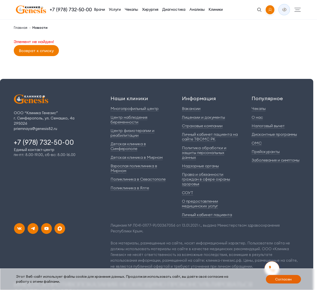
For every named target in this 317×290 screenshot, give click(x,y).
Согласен (283, 280)
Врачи (94, 9)
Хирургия (141, 9)
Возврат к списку (33, 50)
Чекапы (124, 9)
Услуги (108, 9)
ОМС (262, 143)
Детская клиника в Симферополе (138, 139)
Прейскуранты (270, 152)
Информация (200, 99)
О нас (262, 118)
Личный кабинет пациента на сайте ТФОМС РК (210, 137)
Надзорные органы (202, 161)
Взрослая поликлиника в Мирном (138, 157)
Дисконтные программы (278, 135)
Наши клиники (127, 99)
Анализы (184, 9)
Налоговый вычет (272, 126)
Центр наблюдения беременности (138, 118)
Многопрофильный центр (132, 109)
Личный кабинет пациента (208, 205)
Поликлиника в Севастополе (134, 165)
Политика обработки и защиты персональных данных (211, 150)
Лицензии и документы (205, 118)
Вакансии (194, 109)
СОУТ (191, 183)
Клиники (202, 9)
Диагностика (163, 9)
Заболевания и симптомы (278, 160)
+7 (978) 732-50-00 (68, 9)
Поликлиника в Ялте (128, 174)
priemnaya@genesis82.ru (33, 129)
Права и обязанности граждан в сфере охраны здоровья (212, 172)
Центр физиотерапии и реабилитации (129, 128)
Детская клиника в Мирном (133, 148)
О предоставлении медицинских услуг (213, 194)
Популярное (271, 99)
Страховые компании (203, 126)
